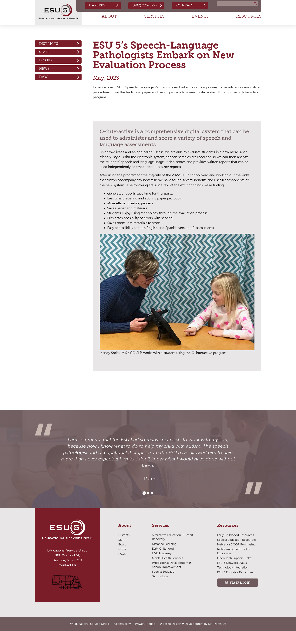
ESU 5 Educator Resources (235, 572)
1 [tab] (144, 493)
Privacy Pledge (145, 624)
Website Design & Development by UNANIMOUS (193, 624)
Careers (97, 5)
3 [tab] (152, 493)
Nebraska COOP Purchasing (236, 544)
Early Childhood (163, 548)
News (44, 68)
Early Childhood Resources (235, 535)
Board (45, 60)
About (109, 16)
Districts (48, 44)
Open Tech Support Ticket (234, 558)
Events (200, 16)
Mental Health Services (167, 558)
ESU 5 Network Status (232, 563)
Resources (248, 16)
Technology (160, 576)
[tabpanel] (148, 459)
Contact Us (67, 565)
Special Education (164, 571)
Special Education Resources (236, 539)
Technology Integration (232, 567)
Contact (185, 5)
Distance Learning (164, 544)
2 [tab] (148, 493)
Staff (44, 52)
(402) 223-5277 (145, 5)
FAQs (43, 77)
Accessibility (122, 624)
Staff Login (240, 582)
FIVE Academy (161, 553)
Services (154, 16)
